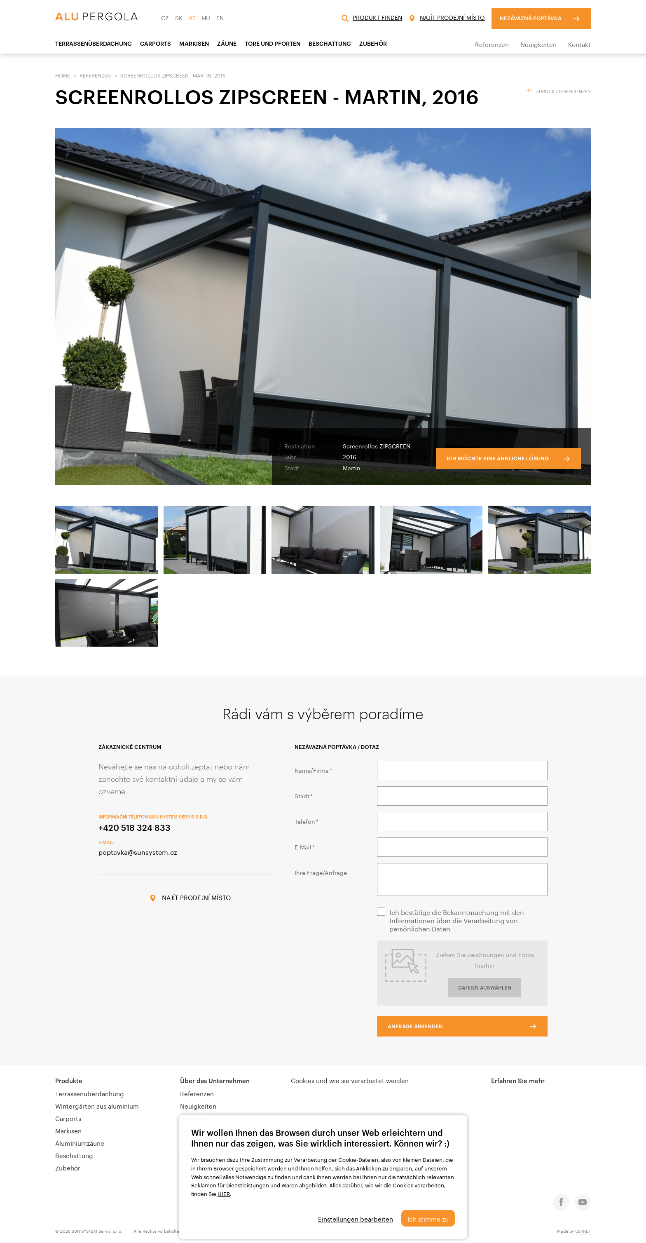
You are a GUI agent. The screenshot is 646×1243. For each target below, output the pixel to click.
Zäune (226, 43)
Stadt (303, 795)
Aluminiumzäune (79, 1142)
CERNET (583, 1230)
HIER (224, 1193)
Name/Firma (313, 769)
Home (62, 75)
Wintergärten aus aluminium (97, 1105)
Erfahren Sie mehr (518, 1080)
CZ (165, 17)
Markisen (194, 43)
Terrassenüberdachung (93, 43)
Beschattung (330, 43)
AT (192, 17)
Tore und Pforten (272, 43)
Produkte (68, 1080)
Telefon (306, 821)
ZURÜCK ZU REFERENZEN (563, 90)
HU (206, 17)
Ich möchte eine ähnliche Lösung (498, 458)
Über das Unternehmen (215, 1080)
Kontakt (579, 44)
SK (179, 17)
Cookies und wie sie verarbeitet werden (350, 1080)
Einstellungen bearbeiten (355, 1218)
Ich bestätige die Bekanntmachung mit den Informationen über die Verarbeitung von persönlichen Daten (456, 920)
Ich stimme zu (428, 1218)
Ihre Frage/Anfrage (321, 872)
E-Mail (304, 846)
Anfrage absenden (415, 1026)
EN (220, 17)
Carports (155, 43)
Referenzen (492, 44)
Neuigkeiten (538, 44)
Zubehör (373, 43)
